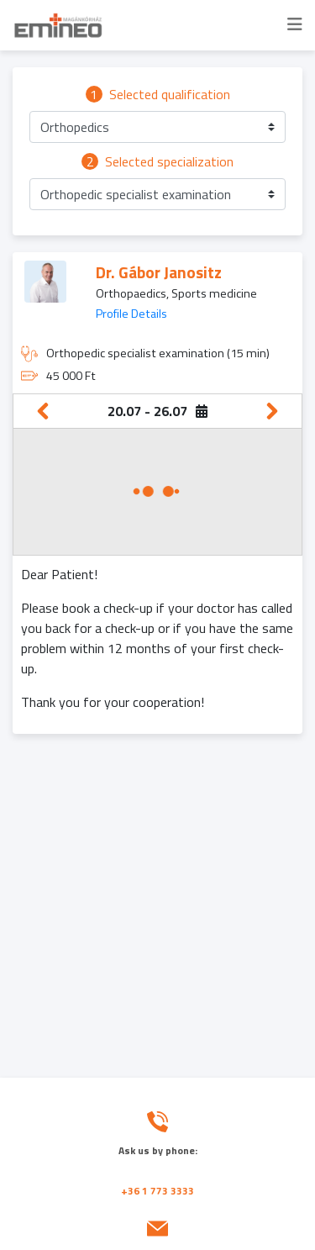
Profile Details (131, 313)
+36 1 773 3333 (157, 1191)
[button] (157, 127)
